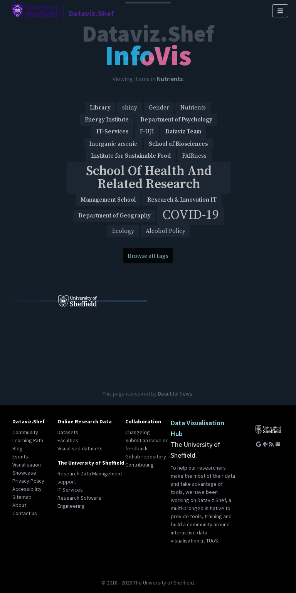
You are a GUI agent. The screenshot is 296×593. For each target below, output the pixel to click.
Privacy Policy (28, 480)
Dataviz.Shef (28, 421)
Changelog (137, 432)
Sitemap (22, 497)
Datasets (67, 432)
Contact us (24, 513)
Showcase (24, 472)
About (19, 505)
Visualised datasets (80, 448)
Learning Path (27, 440)
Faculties (67, 440)
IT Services (70, 489)
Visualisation (26, 464)
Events (20, 456)
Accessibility (27, 488)
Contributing (139, 464)
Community (25, 432)
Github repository (145, 456)
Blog (17, 448)
